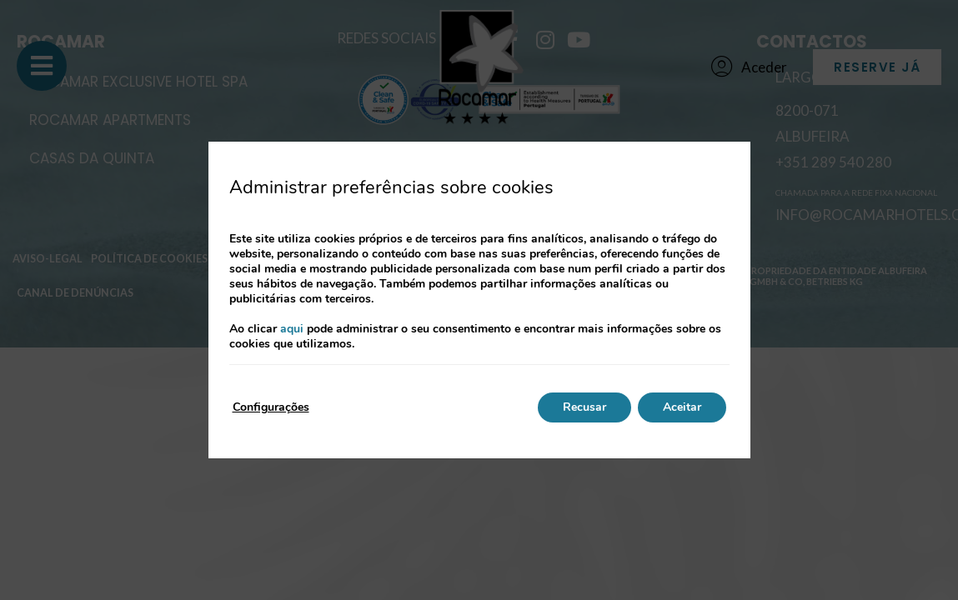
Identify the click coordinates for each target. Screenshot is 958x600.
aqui (291, 329)
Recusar (584, 407)
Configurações (271, 407)
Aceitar (682, 407)
